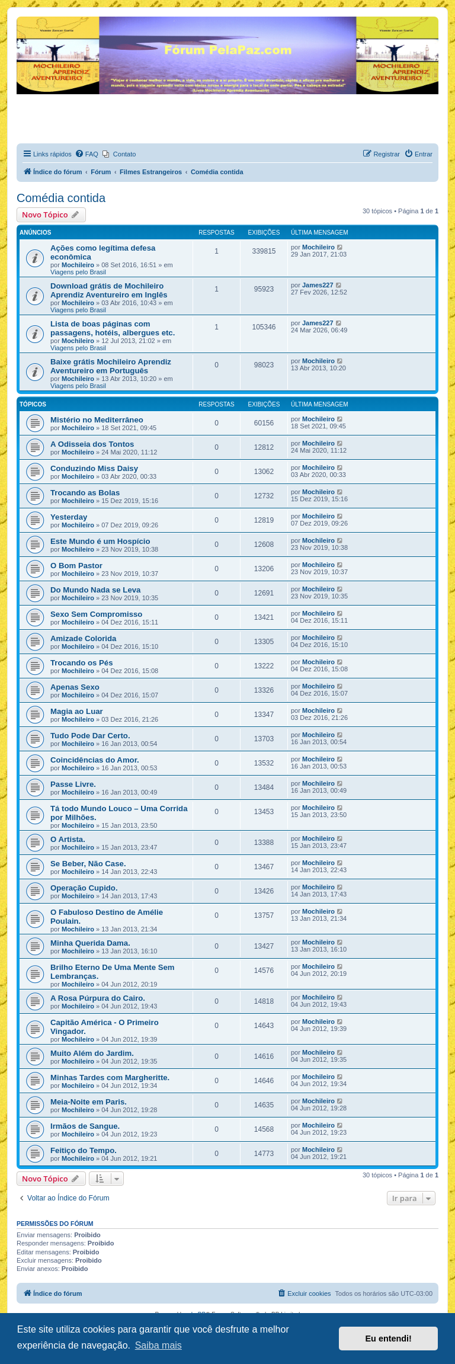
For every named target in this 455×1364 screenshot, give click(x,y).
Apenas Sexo (75, 687)
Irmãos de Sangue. (85, 1126)
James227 (318, 285)
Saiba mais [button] (158, 1345)
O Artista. (67, 839)
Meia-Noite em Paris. (88, 1101)
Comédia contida (61, 197)
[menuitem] (86, 154)
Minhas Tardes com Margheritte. (109, 1077)
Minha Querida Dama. (90, 943)
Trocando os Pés (81, 662)
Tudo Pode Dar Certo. (90, 735)
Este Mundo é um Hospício (100, 541)
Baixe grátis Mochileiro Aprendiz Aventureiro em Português (110, 366)
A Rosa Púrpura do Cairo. (97, 998)
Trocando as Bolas (85, 492)
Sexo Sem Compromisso (96, 614)
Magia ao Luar (76, 711)
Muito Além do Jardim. (92, 1053)
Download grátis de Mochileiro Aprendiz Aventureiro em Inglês (109, 290)
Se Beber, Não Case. (88, 863)
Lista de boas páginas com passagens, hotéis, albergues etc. (112, 328)
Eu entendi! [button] (389, 1338)
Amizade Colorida (83, 638)
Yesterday (68, 517)
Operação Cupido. (84, 887)
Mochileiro (78, 264)
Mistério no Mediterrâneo (96, 419)
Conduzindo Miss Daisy (94, 468)
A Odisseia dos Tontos (92, 444)
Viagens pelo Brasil (78, 272)
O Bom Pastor (76, 565)
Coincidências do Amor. (94, 759)
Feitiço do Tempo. (83, 1150)
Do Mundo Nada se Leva (95, 589)
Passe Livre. (73, 784)
